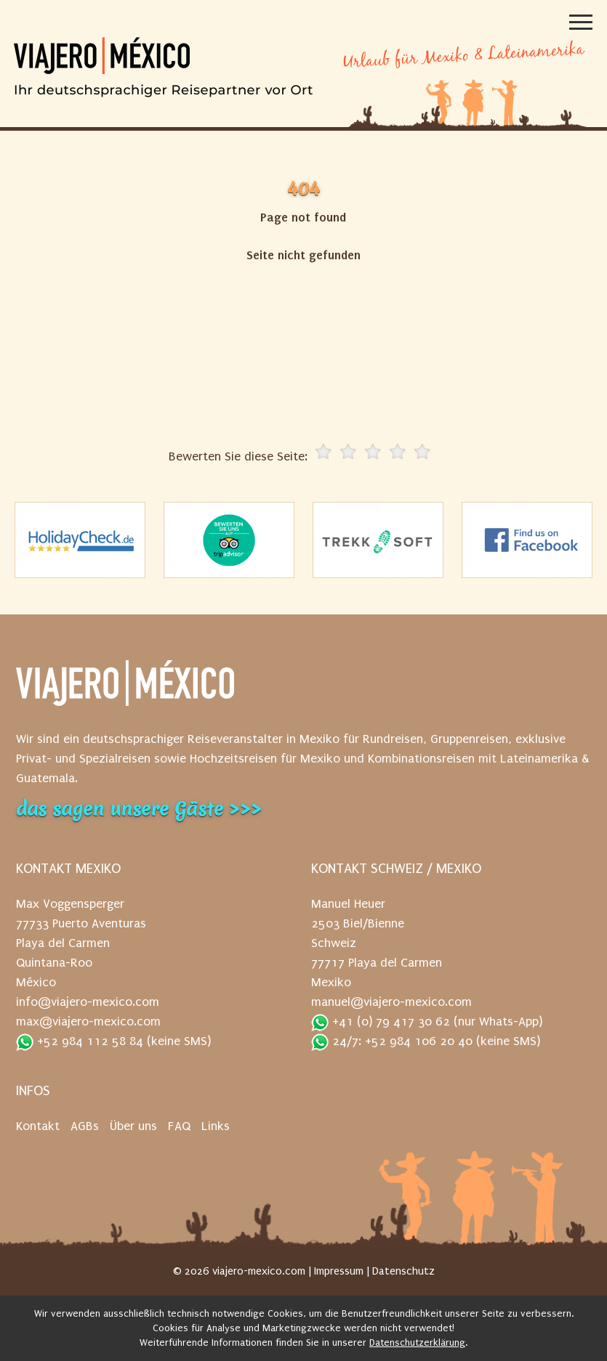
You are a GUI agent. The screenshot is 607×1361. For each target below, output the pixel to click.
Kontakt (38, 1126)
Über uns (133, 1126)
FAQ (179, 1126)
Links (215, 1126)
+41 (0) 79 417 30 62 (380, 1022)
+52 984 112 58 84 (79, 1042)
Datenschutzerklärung (417, 1342)
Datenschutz (403, 1270)
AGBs (85, 1126)
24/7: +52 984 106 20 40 (392, 1042)
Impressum (338, 1270)
